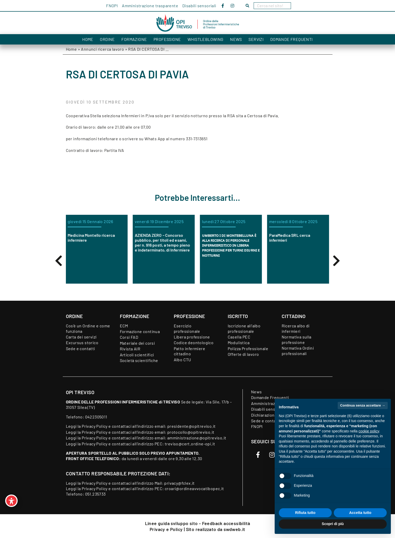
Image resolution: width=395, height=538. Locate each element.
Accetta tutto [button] (360, 513)
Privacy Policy (95, 426)
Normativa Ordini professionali (298, 350)
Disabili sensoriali (199, 5)
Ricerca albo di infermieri (296, 328)
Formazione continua (140, 331)
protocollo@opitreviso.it (190, 432)
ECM (124, 325)
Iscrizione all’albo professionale (244, 328)
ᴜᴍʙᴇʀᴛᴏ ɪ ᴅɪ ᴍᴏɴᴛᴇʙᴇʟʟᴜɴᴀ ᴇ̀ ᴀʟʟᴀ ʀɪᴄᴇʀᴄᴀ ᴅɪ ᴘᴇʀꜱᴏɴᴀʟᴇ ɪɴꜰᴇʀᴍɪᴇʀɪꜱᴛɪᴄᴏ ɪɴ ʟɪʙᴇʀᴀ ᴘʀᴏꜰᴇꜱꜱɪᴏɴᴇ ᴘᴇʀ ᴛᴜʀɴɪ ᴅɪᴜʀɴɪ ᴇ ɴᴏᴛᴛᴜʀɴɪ (231, 245)
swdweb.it (234, 529)
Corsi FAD (129, 337)
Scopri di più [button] (333, 524)
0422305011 (96, 416)
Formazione (134, 39)
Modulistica (239, 342)
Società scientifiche (139, 360)
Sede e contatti (80, 348)
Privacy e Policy (167, 529)
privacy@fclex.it (179, 483)
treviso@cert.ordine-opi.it (190, 443)
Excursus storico (82, 342)
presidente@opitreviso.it (191, 426)
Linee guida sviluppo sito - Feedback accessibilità (197, 523)
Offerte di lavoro (243, 354)
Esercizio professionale (187, 328)
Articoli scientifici (137, 354)
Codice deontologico (194, 342)
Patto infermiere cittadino (189, 351)
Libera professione (192, 336)
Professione (167, 39)
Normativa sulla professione (296, 339)
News (236, 39)
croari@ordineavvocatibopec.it (194, 488)
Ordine (107, 39)
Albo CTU (182, 359)
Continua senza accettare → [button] (362, 405)
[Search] (272, 5)
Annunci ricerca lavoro (102, 49)
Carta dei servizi (81, 336)
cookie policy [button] (368, 431)
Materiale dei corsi (137, 343)
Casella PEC (239, 336)
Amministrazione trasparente (150, 5)
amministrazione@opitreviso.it (196, 437)
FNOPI (112, 5)
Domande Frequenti (291, 39)
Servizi (256, 39)
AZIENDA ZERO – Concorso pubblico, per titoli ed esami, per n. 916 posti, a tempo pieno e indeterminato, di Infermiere (162, 243)
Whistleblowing (206, 39)
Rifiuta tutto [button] (305, 513)
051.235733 (95, 493)
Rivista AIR (130, 348)
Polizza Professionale (248, 348)
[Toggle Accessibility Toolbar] (11, 501)
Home (87, 39)
